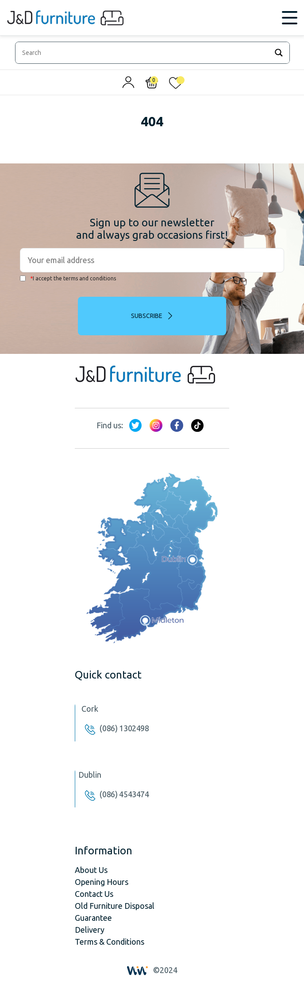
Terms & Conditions (109, 941)
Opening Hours (101, 881)
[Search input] (144, 52)
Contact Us (94, 893)
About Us (91, 869)
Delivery (89, 929)
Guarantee (93, 917)
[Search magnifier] (278, 52)
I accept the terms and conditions (68, 278)
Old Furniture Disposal (114, 905)
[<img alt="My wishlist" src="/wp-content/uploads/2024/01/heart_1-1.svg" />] (175, 84)
